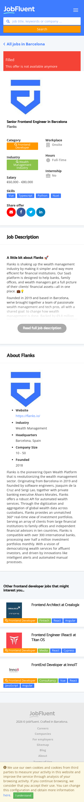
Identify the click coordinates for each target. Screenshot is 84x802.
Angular (70, 620)
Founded (22, 460)
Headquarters (26, 435)
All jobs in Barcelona (24, 44)
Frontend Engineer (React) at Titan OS (53, 637)
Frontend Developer (20, 620)
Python (42, 195)
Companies (43, 734)
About (42, 756)
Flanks (27, 356)
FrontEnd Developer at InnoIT (54, 665)
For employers (42, 739)
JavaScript (11, 686)
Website (22, 410)
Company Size (26, 447)
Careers (42, 728)
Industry (22, 422)
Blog (43, 750)
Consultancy (47, 680)
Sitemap (43, 745)
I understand (23, 795)
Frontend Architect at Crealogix (55, 605)
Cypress (69, 651)
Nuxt (56, 195)
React (57, 620)
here (6, 795)
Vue (11, 195)
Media (43, 651)
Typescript (25, 195)
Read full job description (42, 328)
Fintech (44, 620)
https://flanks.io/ (28, 416)
